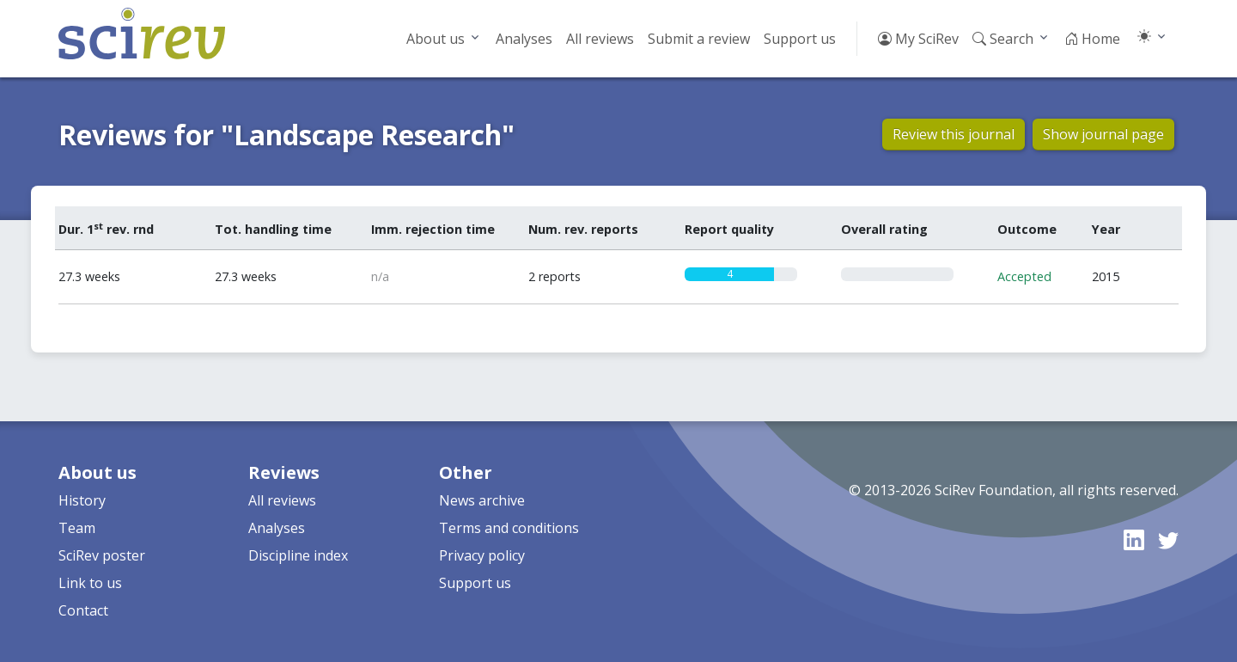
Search (1002, 38)
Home (1092, 38)
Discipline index (298, 555)
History (82, 500)
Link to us (90, 582)
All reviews (600, 38)
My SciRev (918, 38)
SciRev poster (101, 555)
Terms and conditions (509, 527)
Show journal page (1103, 134)
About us (435, 38)
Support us (800, 38)
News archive (482, 500)
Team (76, 527)
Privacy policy (482, 555)
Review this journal (954, 134)
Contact (83, 610)
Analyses (524, 38)
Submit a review (699, 38)
